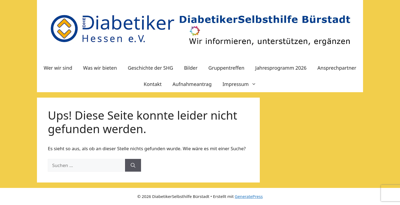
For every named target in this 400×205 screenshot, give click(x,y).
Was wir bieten (100, 68)
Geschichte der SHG (150, 68)
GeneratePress (249, 196)
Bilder (191, 68)
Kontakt (153, 84)
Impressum (242, 84)
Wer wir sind (58, 68)
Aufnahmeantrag (192, 84)
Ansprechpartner (336, 68)
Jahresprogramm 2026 (281, 68)
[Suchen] (133, 165)
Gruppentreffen (226, 68)
